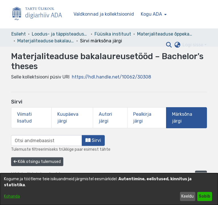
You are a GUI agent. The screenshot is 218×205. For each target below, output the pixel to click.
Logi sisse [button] (193, 44)
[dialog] (109, 189)
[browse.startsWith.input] (46, 140)
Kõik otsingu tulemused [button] (37, 161)
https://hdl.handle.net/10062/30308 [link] (111, 77)
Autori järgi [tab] (105, 117)
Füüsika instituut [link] (113, 34)
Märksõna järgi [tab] (182, 117)
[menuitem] (153, 14)
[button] (168, 45)
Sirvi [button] (93, 140)
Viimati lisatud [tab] (24, 117)
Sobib (204, 196)
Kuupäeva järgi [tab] (67, 117)
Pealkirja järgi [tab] (142, 117)
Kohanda (12, 196)
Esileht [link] (18, 34)
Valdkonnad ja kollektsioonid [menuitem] (104, 14)
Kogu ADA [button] (151, 14)
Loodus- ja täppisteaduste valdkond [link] (60, 34)
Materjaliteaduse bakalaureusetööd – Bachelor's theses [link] (45, 41)
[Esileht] (39, 14)
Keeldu (187, 196)
